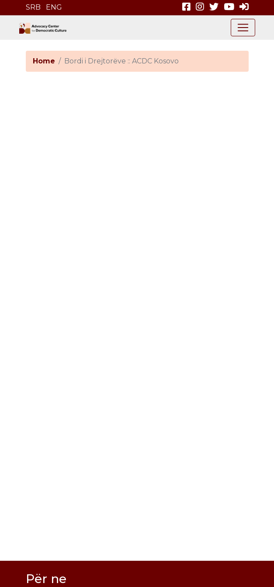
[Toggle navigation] (243, 27)
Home (44, 61)
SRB (33, 7)
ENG (54, 7)
